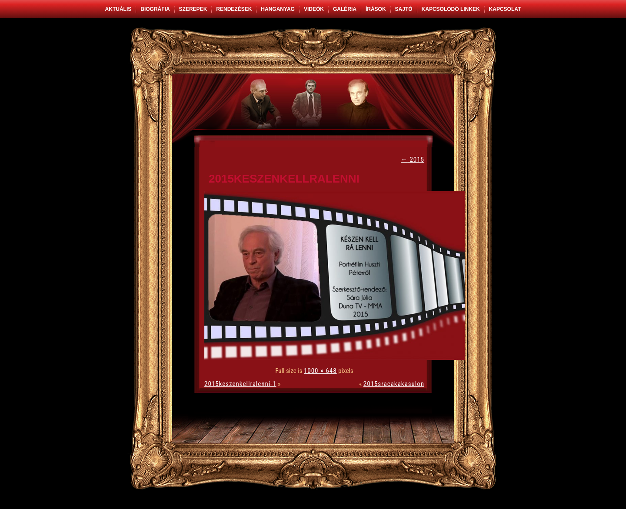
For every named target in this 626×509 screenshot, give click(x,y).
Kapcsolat (505, 9)
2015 (412, 159)
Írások (376, 9)
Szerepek (193, 9)
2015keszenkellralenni (284, 178)
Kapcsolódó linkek (451, 9)
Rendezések (234, 9)
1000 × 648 (320, 371)
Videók (314, 9)
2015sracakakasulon (393, 384)
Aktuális (118, 9)
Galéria (344, 9)
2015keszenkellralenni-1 (240, 384)
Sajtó (404, 9)
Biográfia (155, 9)
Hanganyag (278, 9)
